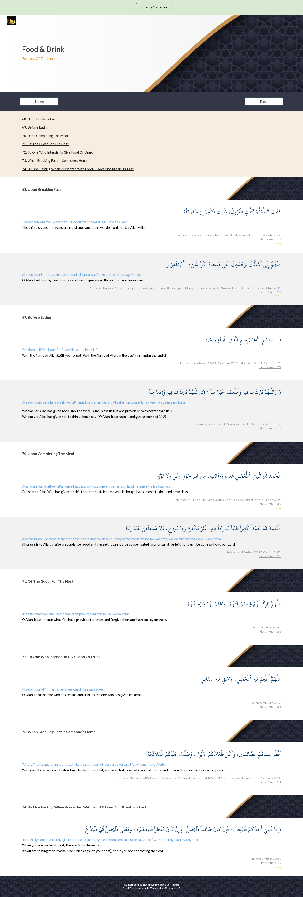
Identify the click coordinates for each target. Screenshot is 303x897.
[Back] (264, 101)
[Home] (39, 101)
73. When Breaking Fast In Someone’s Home (55, 161)
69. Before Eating (35, 127)
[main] (106, 53)
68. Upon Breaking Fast (39, 119)
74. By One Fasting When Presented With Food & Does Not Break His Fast (78, 169)
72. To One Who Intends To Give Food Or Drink (57, 152)
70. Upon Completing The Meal (45, 136)
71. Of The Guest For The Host (45, 144)
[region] (151, 7)
